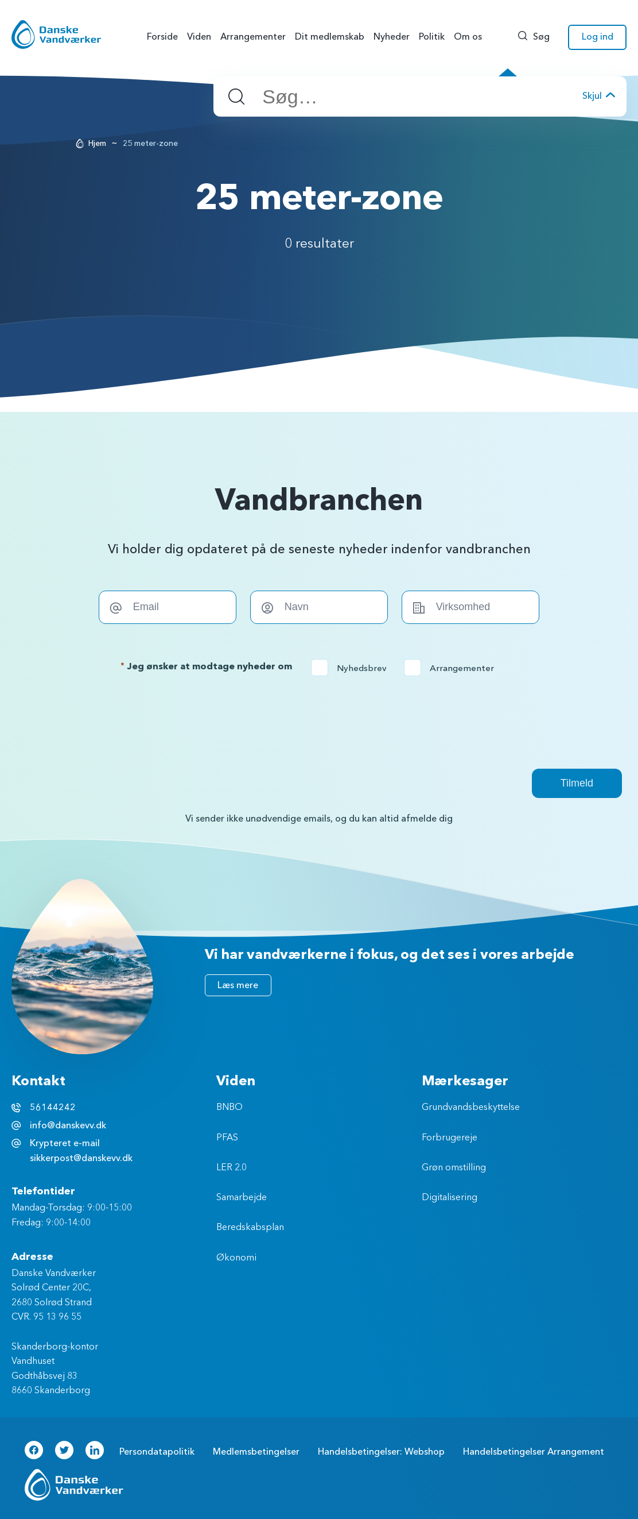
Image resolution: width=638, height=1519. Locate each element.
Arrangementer (453, 668)
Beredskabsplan (250, 1227)
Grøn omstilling (454, 1168)
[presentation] (319, 722)
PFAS (227, 1138)
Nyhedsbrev (352, 668)
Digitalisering (449, 1197)
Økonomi (236, 1258)
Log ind (597, 36)
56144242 (53, 1107)
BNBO (229, 1107)
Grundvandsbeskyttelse (471, 1107)
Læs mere (237, 985)
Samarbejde (241, 1197)
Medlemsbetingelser (256, 1451)
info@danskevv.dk (68, 1125)
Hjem (97, 143)
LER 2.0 (231, 1168)
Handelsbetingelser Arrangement (533, 1451)
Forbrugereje (449, 1138)
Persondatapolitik (156, 1451)
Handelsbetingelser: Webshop (381, 1451)
